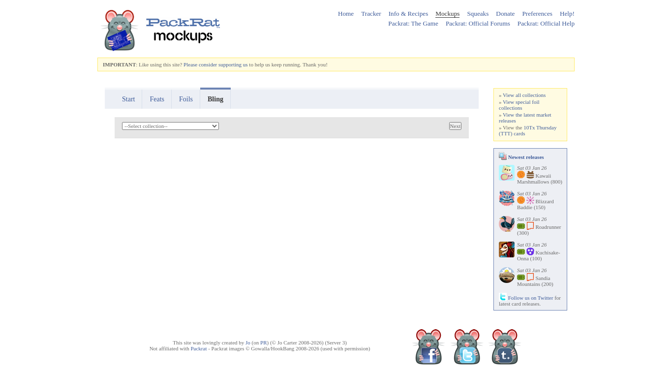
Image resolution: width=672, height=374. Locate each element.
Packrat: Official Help (546, 23)
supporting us (233, 64)
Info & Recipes (408, 13)
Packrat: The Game (413, 23)
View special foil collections (519, 105)
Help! (567, 13)
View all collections (524, 95)
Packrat (198, 348)
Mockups (447, 13)
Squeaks (478, 13)
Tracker (371, 13)
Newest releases (521, 157)
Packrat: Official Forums (478, 23)
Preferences (537, 13)
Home (346, 13)
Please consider (200, 64)
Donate (505, 13)
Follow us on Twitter (526, 298)
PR (263, 342)
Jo (247, 342)
